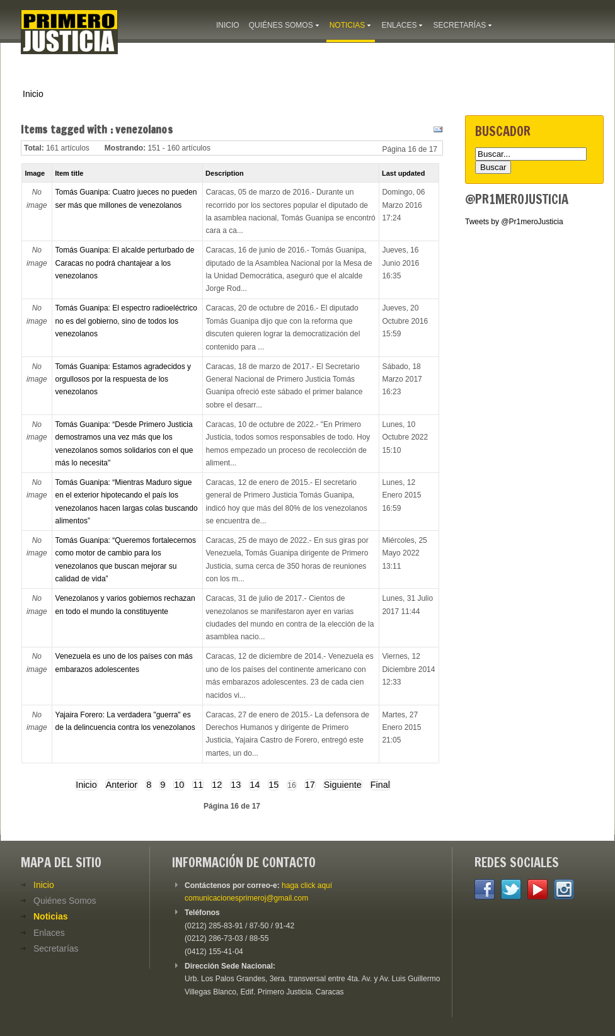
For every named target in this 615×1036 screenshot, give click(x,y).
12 (217, 785)
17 (310, 785)
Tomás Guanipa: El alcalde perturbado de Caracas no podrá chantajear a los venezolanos (125, 263)
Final (380, 785)
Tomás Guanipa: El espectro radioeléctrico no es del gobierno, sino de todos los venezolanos (126, 321)
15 (273, 785)
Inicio (33, 94)
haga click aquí (307, 885)
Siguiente (343, 785)
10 (179, 785)
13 (236, 785)
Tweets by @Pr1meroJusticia (514, 221)
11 (198, 785)
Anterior (121, 785)
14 (255, 785)
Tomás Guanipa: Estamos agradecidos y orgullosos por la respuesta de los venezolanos (123, 379)
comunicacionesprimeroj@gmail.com (246, 898)
